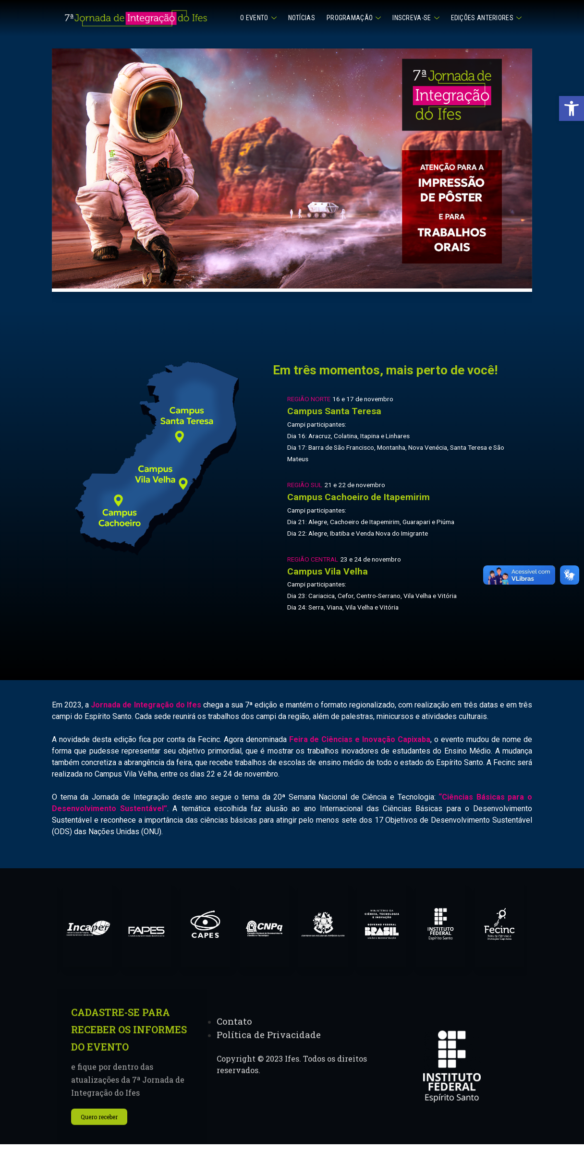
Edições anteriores (486, 18)
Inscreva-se (415, 18)
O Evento (258, 18)
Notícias (301, 18)
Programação (354, 18)
